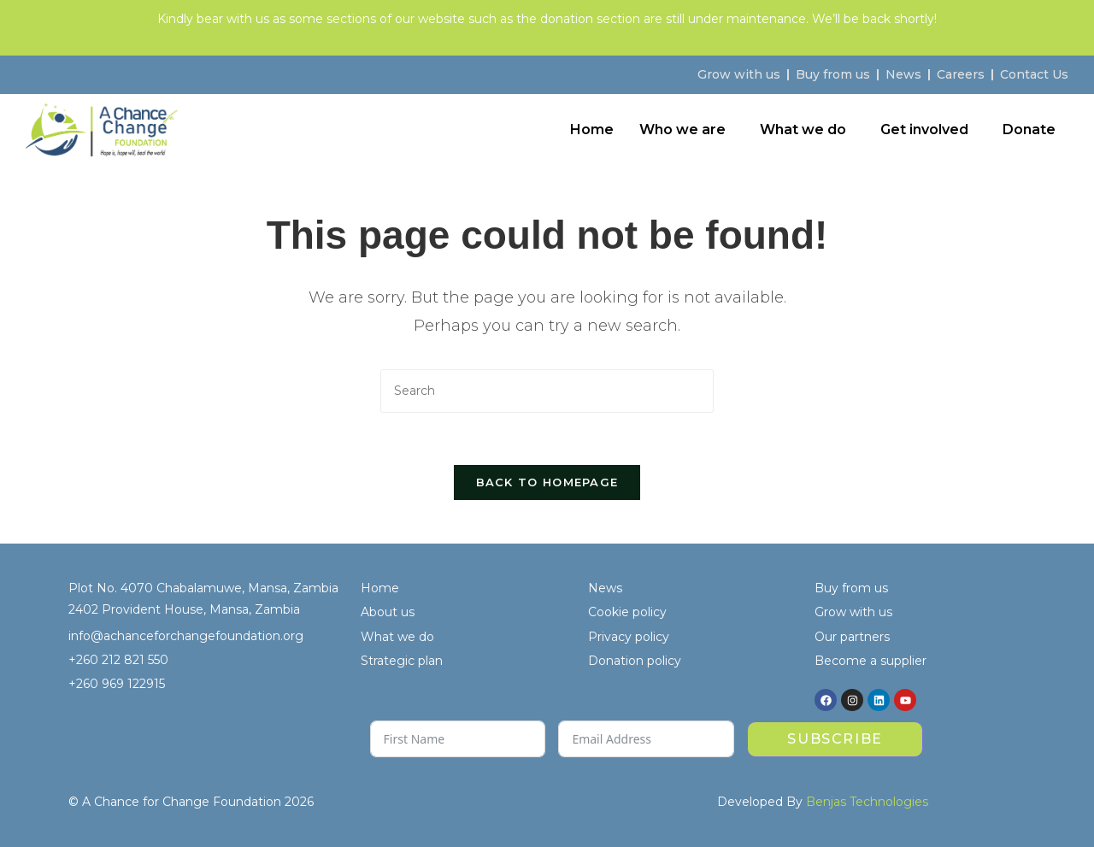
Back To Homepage (547, 482)
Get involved (924, 129)
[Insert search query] (547, 391)
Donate (1029, 129)
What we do (803, 129)
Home (592, 129)
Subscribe (834, 739)
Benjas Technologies (867, 801)
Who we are (682, 129)
